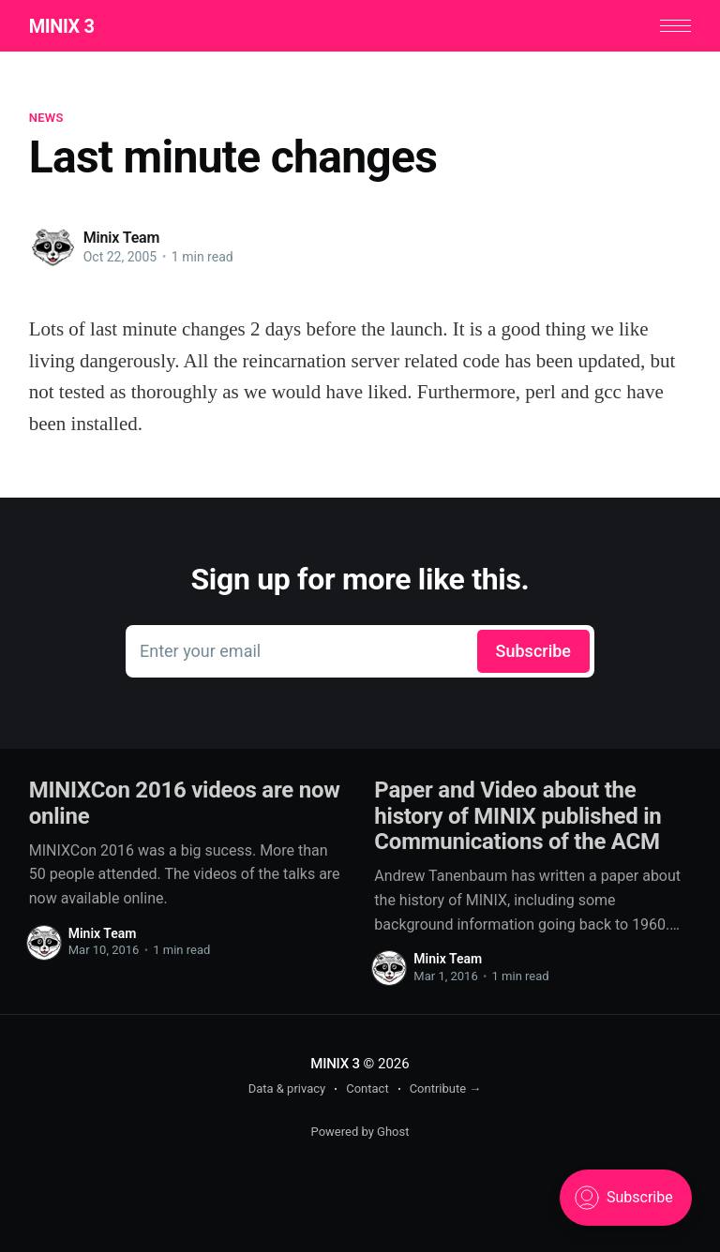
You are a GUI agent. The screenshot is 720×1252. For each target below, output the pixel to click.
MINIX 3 (62, 26)
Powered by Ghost (360, 1132)
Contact (367, 1088)
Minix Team (121, 237)
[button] (675, 25)
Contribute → (446, 1088)
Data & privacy (287, 1088)
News (46, 118)
